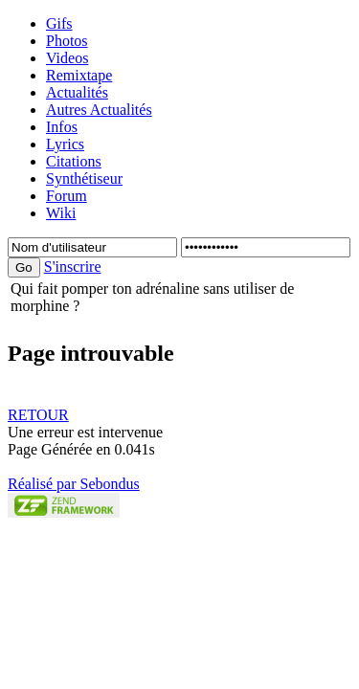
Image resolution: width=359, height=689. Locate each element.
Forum (66, 196)
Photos (67, 41)
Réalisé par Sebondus (74, 484)
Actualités (77, 92)
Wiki (61, 213)
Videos (67, 58)
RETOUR (38, 415)
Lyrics (65, 144)
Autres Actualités (99, 109)
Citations (73, 161)
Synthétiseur (84, 178)
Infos (62, 127)
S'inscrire (72, 266)
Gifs (59, 23)
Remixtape (79, 75)
